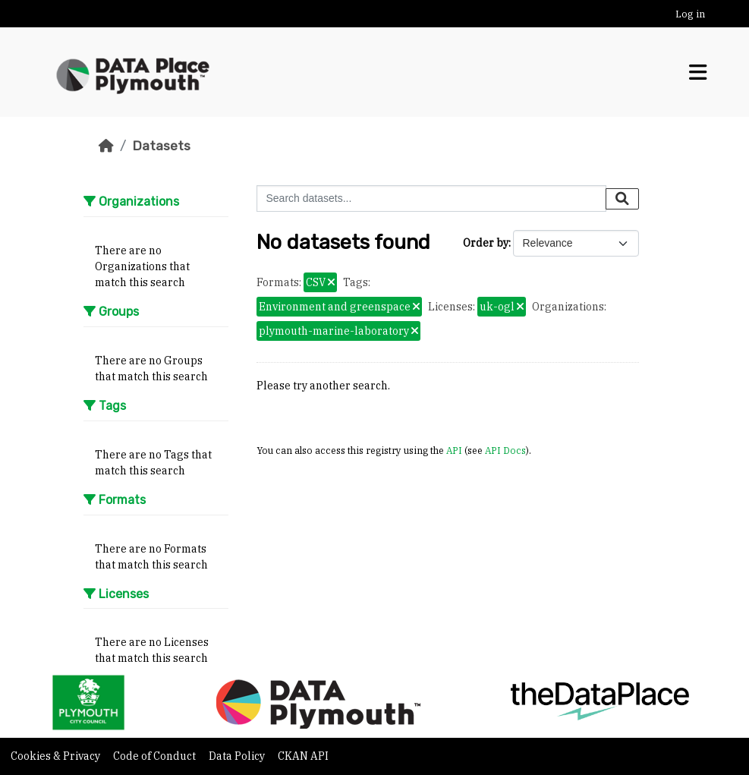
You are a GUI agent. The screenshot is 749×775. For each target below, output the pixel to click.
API (454, 450)
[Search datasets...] (431, 198)
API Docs (505, 450)
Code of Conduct (155, 756)
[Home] (106, 145)
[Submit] (622, 199)
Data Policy (238, 756)
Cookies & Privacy (56, 756)
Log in (690, 14)
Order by (485, 243)
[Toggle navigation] (697, 72)
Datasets (161, 145)
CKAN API (303, 756)
